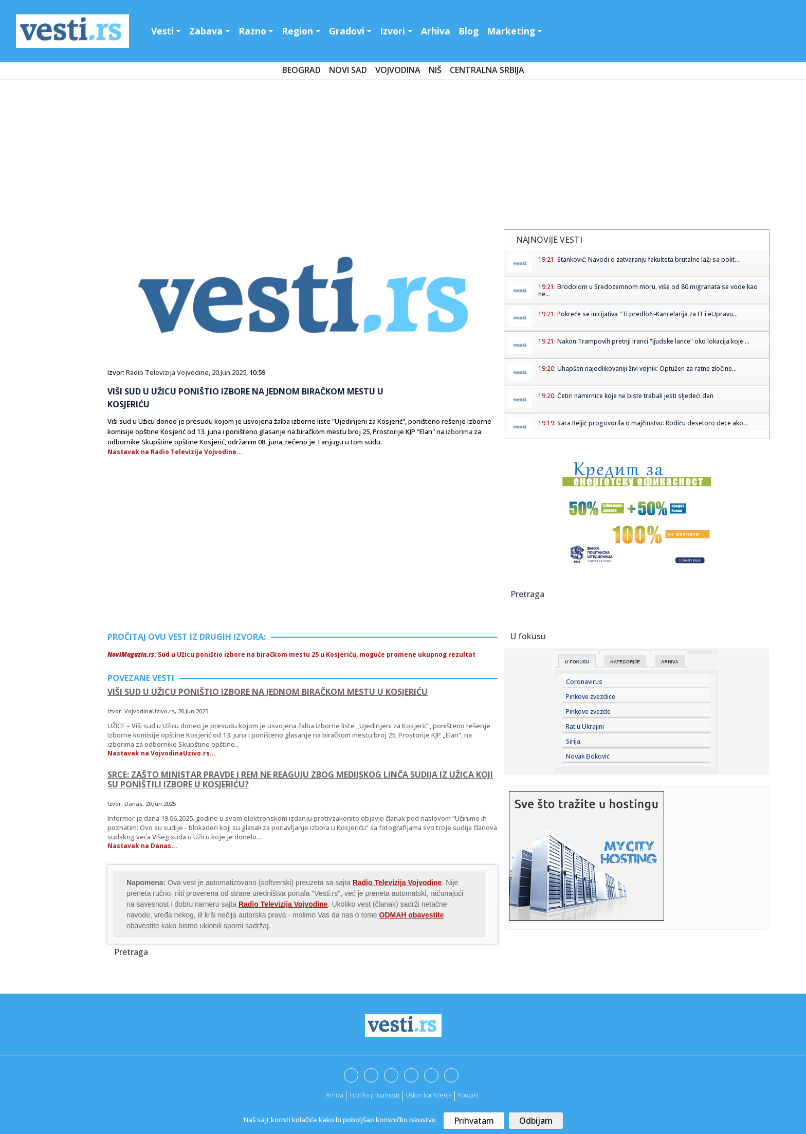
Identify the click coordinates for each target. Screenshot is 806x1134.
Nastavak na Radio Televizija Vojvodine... (175, 451)
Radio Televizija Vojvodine (167, 372)
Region (297, 31)
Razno (252, 31)
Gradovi (346, 31)
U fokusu (577, 661)
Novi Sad (348, 70)
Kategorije (625, 661)
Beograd (301, 70)
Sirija (573, 741)
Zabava (206, 31)
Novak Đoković (588, 756)
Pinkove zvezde (588, 711)
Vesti (162, 31)
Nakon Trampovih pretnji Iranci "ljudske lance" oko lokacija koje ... (653, 341)
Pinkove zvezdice (590, 696)
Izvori (392, 31)
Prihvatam (474, 1120)
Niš (435, 70)
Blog (469, 31)
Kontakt (468, 1095)
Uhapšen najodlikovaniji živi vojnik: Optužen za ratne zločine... (647, 368)
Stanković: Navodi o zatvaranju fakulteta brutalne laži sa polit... (648, 259)
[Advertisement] (403, 157)
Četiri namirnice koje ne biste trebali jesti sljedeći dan (635, 395)
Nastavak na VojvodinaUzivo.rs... (161, 753)
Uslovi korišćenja (429, 1095)
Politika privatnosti (374, 1095)
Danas (133, 803)
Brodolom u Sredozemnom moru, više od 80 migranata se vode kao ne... (648, 290)
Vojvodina (397, 70)
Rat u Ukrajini (585, 726)
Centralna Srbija (487, 70)
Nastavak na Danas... (142, 845)
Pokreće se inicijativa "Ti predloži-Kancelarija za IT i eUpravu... (647, 314)
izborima (459, 431)
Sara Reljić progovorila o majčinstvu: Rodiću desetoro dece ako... (652, 423)
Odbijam (536, 1120)
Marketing (511, 31)
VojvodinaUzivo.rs (149, 711)
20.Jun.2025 (229, 372)
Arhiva (435, 31)
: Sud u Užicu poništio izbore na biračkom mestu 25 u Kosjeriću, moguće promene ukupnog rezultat (291, 654)
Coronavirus (584, 681)
